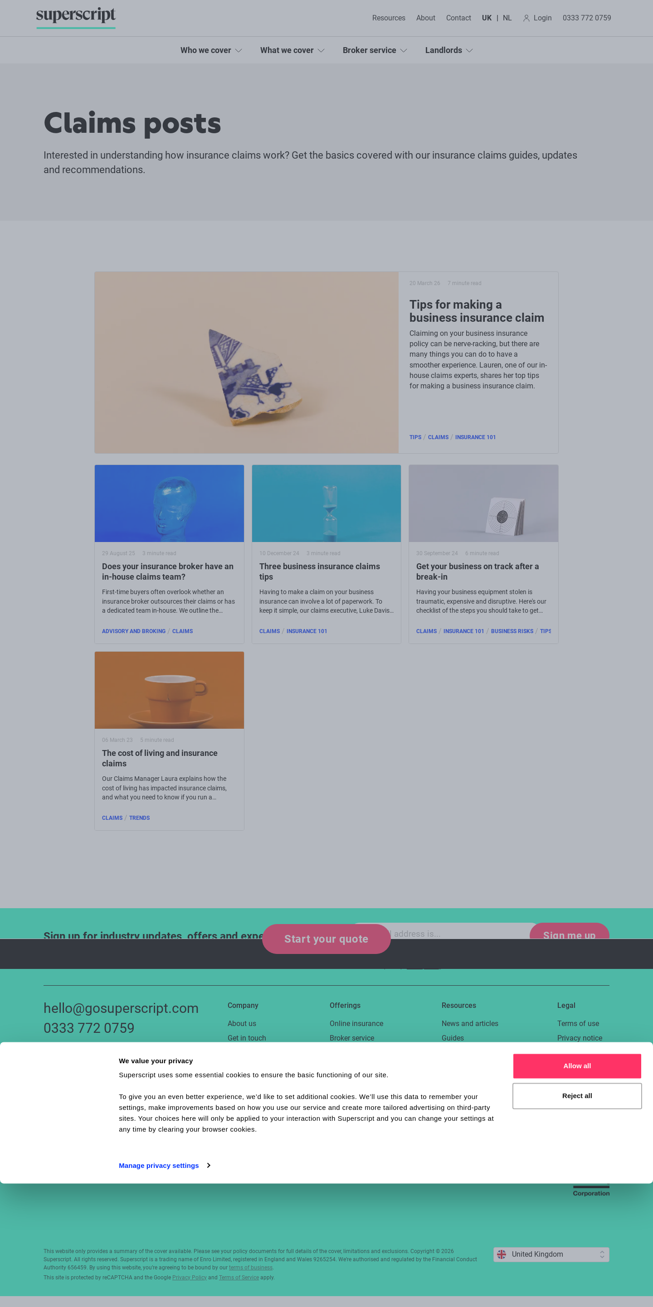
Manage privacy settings (159, 1289)
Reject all (577, 1219)
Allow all (577, 1190)
